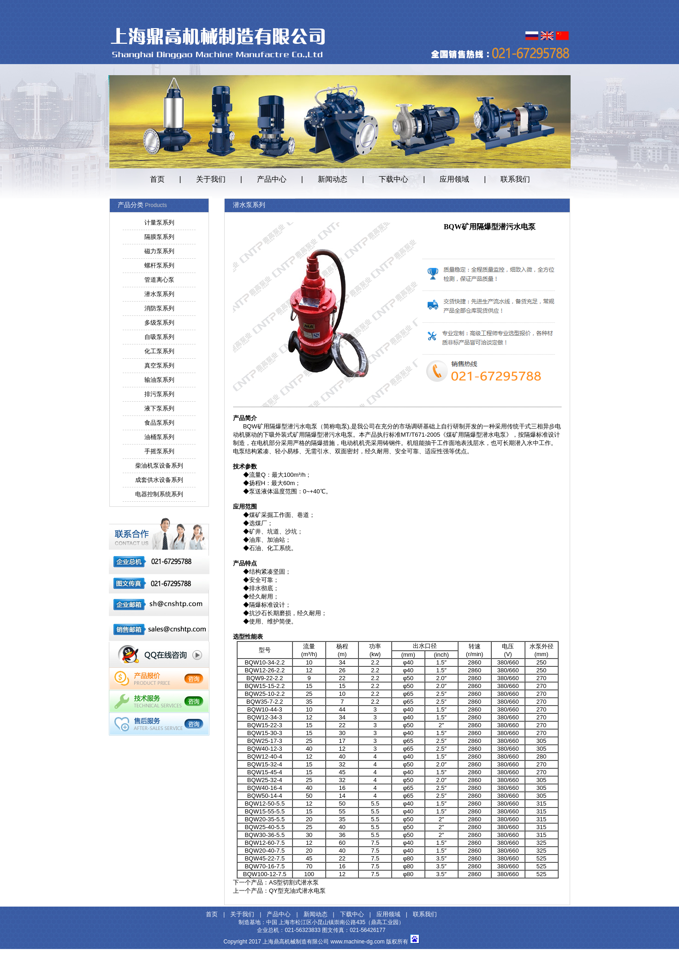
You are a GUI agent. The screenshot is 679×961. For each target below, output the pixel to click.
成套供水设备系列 (159, 479)
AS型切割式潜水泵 (294, 882)
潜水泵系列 (159, 294)
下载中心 (393, 179)
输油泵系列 (159, 379)
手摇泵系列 (159, 451)
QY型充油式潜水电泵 (297, 890)
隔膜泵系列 (159, 236)
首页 (157, 179)
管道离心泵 (159, 279)
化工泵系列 (159, 351)
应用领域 (454, 179)
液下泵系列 (159, 408)
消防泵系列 (159, 308)
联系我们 (515, 179)
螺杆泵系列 (159, 265)
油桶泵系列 (159, 436)
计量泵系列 (159, 222)
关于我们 (211, 179)
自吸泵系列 (159, 336)
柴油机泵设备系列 (159, 465)
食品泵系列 (159, 422)
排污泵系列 (159, 394)
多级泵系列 (159, 322)
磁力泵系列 (159, 251)
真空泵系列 (159, 365)
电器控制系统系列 (159, 494)
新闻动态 (332, 179)
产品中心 (271, 179)
